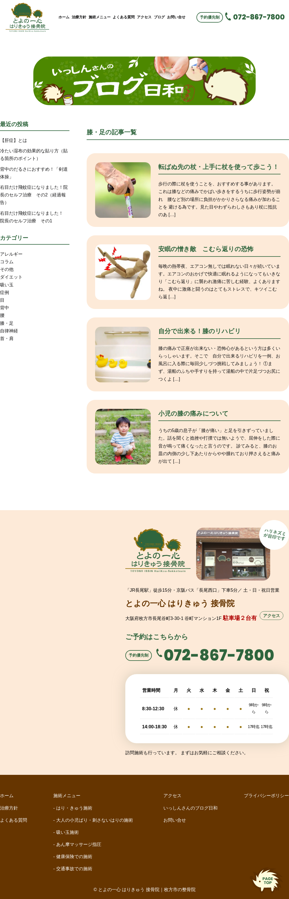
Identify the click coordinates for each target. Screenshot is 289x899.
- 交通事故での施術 (72, 868)
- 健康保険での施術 (72, 856)
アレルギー (11, 254)
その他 (7, 269)
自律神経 (9, 330)
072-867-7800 (259, 17)
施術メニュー (100, 17)
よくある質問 (124, 17)
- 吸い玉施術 (66, 832)
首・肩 (7, 338)
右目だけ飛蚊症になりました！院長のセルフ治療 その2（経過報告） (34, 195)
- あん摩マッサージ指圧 (77, 844)
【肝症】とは (13, 140)
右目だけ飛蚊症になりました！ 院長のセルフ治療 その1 (34, 217)
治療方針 (79, 17)
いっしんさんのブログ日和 (190, 808)
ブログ (159, 17)
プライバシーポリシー (266, 795)
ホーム (63, 17)
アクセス (144, 17)
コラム (7, 261)
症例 (4, 292)
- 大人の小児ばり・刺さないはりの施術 (95, 820)
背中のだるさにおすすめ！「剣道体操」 (34, 173)
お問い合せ (176, 17)
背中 (4, 307)
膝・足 (7, 323)
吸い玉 (7, 284)
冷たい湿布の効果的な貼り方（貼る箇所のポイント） (34, 154)
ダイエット (11, 277)
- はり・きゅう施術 (72, 808)
